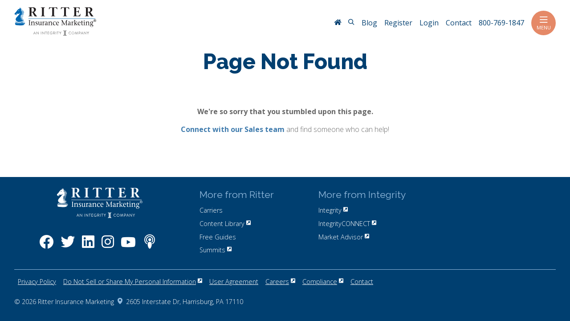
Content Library (225, 223)
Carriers (211, 210)
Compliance (322, 281)
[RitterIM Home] (337, 23)
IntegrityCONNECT (347, 223)
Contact (361, 281)
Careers (280, 281)
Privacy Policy (37, 281)
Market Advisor (343, 237)
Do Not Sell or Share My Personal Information (132, 281)
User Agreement (233, 281)
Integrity (333, 210)
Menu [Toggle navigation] (543, 23)
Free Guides (218, 237)
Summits (216, 250)
